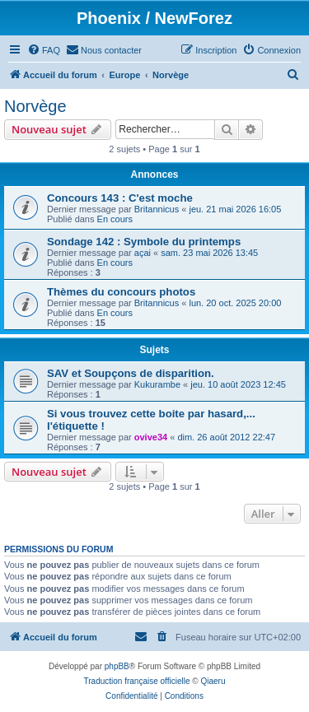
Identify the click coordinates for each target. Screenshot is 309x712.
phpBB (117, 666)
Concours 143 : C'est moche (120, 198)
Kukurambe (157, 384)
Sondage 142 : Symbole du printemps (144, 241)
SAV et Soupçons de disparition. (130, 373)
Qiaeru (212, 681)
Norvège (35, 106)
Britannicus (156, 209)
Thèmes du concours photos (121, 292)
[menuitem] (43, 50)
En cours (115, 219)
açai (142, 253)
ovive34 (150, 437)
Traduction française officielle (137, 681)
